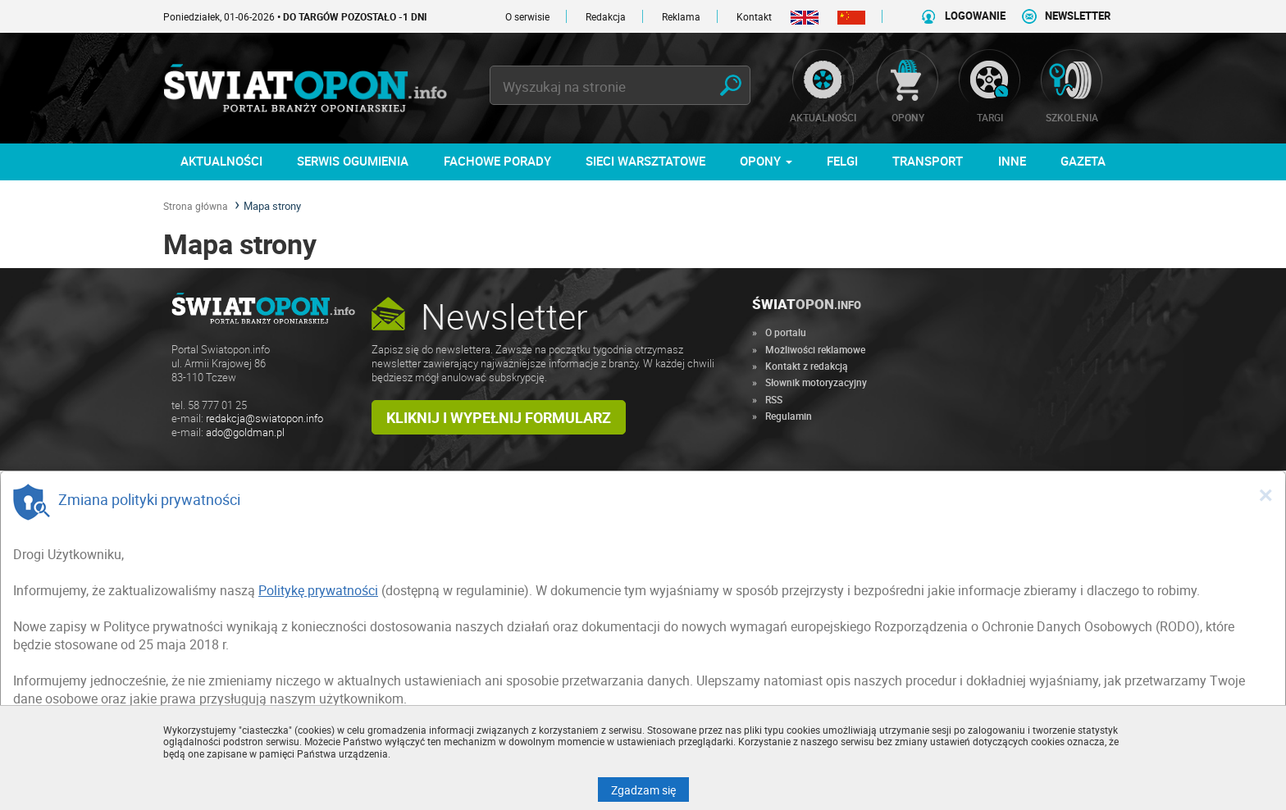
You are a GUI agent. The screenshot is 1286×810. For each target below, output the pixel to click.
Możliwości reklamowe (815, 349)
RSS (773, 399)
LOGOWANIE (975, 16)
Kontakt (754, 16)
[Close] (1265, 494)
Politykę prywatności (318, 590)
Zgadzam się (650, 789)
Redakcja (606, 16)
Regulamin (788, 415)
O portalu (785, 332)
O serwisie (527, 16)
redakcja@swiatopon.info (264, 418)
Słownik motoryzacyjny (816, 382)
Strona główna (195, 205)
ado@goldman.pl (245, 432)
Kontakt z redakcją (806, 365)
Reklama (681, 16)
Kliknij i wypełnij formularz (498, 417)
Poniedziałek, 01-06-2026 (295, 16)
